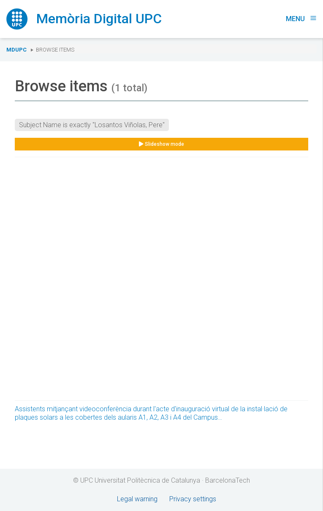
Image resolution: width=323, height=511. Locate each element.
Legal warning (137, 499)
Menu (301, 19)
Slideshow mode (161, 144)
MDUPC (16, 49)
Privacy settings (192, 499)
